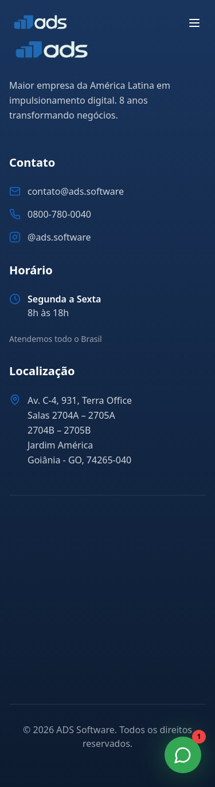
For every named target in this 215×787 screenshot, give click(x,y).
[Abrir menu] (194, 22)
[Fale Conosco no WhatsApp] (183, 755)
